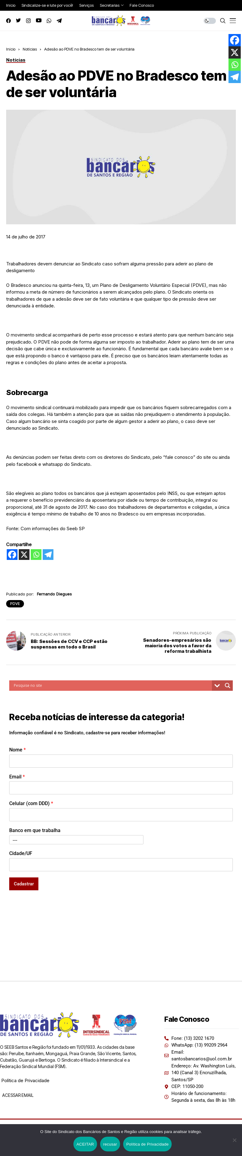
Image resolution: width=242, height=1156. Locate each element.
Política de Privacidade (25, 1080)
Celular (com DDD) (31, 803)
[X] (24, 554)
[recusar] (234, 1140)
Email (17, 777)
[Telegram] (48, 554)
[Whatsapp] (36, 554)
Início (10, 49)
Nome (17, 750)
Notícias (30, 49)
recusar (110, 1144)
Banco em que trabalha (34, 830)
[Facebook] (12, 554)
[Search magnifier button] (227, 685)
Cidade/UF (20, 853)
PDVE (15, 603)
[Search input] (112, 685)
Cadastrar (24, 884)
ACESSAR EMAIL (17, 1095)
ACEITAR (85, 1144)
